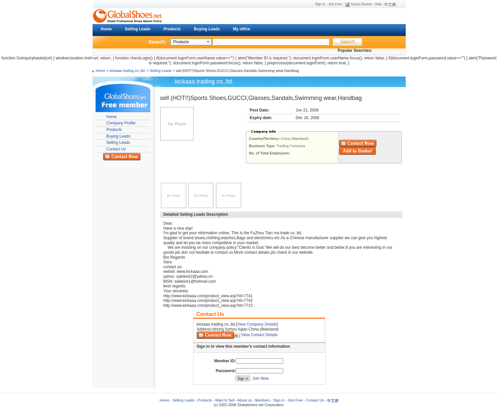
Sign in (320, 4)
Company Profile (121, 123)
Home (106, 29)
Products (172, 29)
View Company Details (257, 324)
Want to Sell (224, 400)
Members (262, 400)
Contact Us (116, 149)
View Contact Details (259, 335)
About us (245, 400)
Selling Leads (137, 29)
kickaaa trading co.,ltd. (127, 71)
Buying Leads (207, 29)
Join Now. (261, 378)
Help (378, 4)
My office (241, 29)
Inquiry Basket (361, 4)
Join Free (335, 4)
